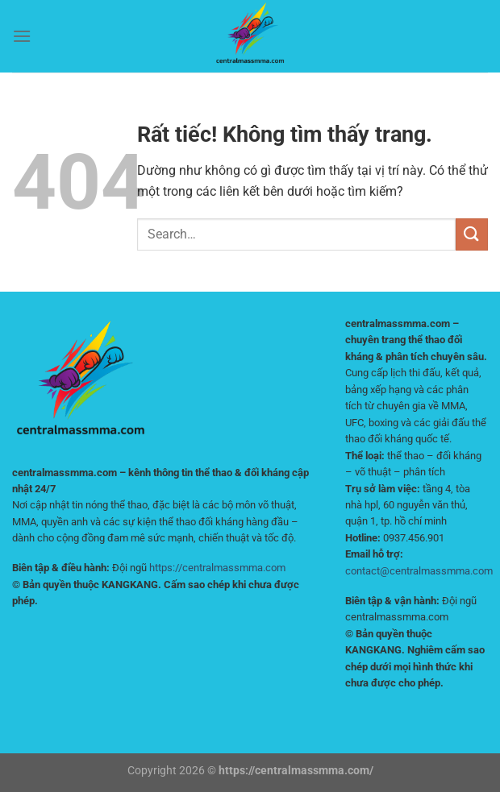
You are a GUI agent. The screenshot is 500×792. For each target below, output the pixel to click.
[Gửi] (472, 234)
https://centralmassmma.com (217, 568)
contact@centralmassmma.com (419, 571)
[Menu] (21, 36)
